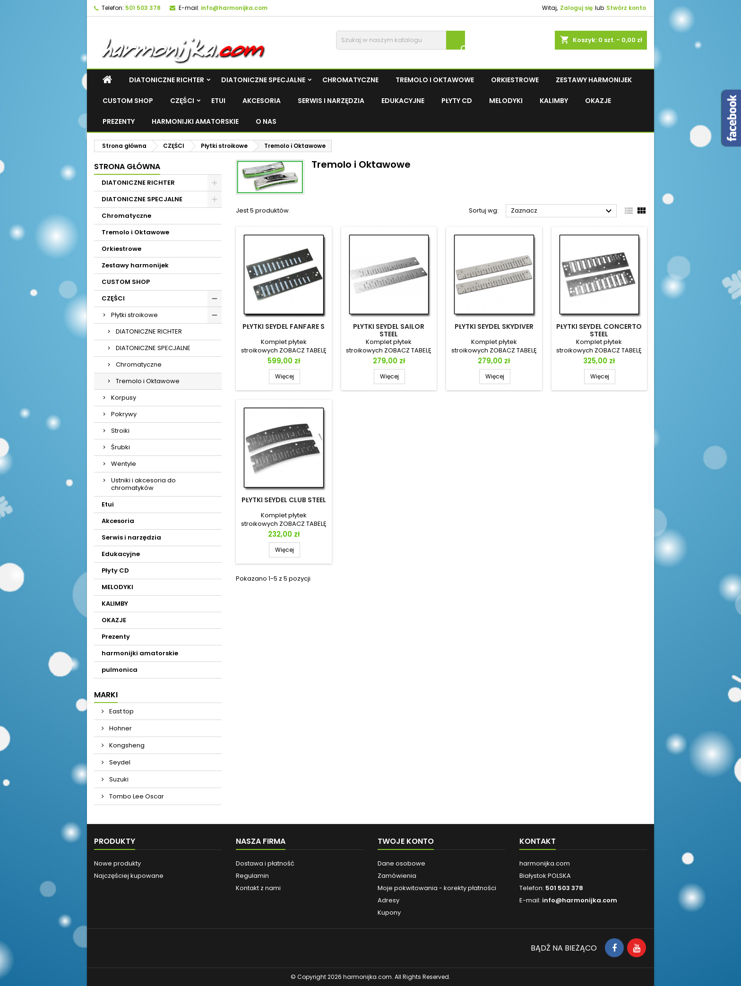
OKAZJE (598, 100)
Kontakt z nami (258, 887)
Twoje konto (406, 841)
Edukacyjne (402, 100)
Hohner (120, 728)
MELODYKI (506, 100)
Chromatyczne (350, 80)
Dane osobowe (401, 863)
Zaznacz (562, 211)
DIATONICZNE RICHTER (166, 80)
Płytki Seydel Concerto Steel (599, 330)
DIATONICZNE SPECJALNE (263, 80)
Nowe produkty (117, 863)
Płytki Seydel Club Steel (283, 500)
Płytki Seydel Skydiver (494, 326)
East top (121, 711)
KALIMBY (554, 100)
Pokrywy (124, 414)
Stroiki (120, 430)
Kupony (389, 912)
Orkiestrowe (515, 80)
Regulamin (252, 875)
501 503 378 (143, 8)
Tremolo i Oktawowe (435, 80)
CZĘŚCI (182, 100)
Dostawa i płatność (265, 863)
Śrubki (120, 447)
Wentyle (123, 463)
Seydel (119, 762)
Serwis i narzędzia (331, 100)
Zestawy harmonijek (594, 80)
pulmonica (120, 669)
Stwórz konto (626, 8)
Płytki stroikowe (134, 314)
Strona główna (127, 166)
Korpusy (123, 397)
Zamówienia (397, 875)
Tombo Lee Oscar (136, 796)
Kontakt (537, 841)
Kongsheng (126, 745)
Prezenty (119, 121)
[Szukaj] (400, 40)
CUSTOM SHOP (128, 100)
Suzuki (118, 779)
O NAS (266, 121)
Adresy (388, 900)
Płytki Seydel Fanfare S (283, 326)
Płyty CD (456, 100)
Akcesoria (261, 100)
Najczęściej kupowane (129, 875)
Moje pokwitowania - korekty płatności (437, 887)
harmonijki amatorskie (195, 121)
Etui (218, 100)
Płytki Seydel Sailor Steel (388, 330)
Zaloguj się (576, 8)
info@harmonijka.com (234, 8)
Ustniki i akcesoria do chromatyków (143, 484)
